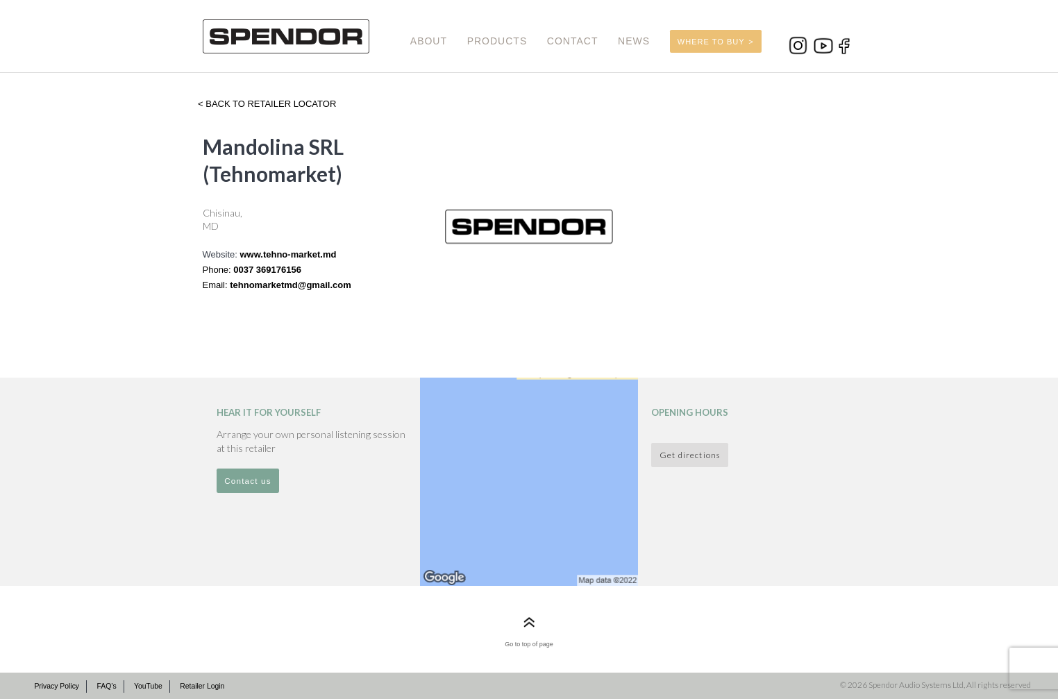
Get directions (690, 455)
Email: (216, 285)
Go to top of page (529, 644)
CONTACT (572, 41)
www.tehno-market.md (288, 254)
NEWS (634, 41)
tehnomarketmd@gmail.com (290, 285)
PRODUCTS (497, 41)
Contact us (247, 480)
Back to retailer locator (270, 104)
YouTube (148, 686)
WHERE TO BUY (711, 41)
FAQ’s (106, 686)
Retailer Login (202, 686)
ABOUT (428, 41)
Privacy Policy (56, 686)
